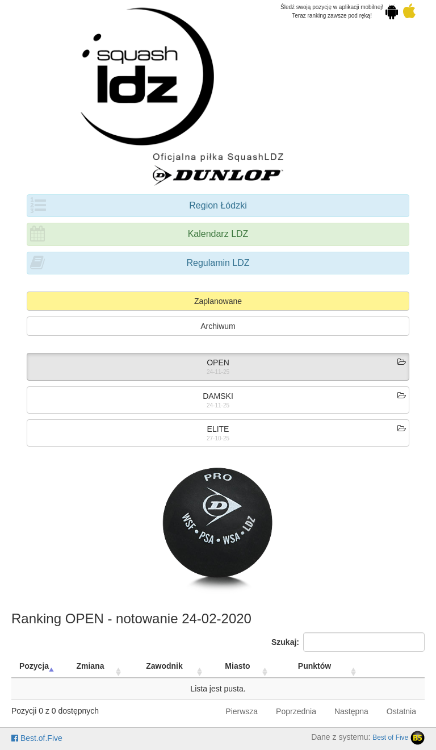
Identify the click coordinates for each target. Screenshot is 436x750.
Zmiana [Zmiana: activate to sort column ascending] (90, 665)
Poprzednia (296, 711)
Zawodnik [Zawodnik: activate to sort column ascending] (164, 665)
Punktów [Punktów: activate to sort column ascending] (314, 665)
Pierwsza (241, 711)
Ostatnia (401, 711)
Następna (351, 711)
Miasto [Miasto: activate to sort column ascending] (237, 665)
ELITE (218, 429)
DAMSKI (218, 396)
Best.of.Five (36, 738)
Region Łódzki (217, 205)
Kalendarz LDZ (218, 234)
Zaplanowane (218, 301)
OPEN (218, 362)
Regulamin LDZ (217, 263)
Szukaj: (348, 642)
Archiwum (217, 326)
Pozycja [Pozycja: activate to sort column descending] (34, 665)
